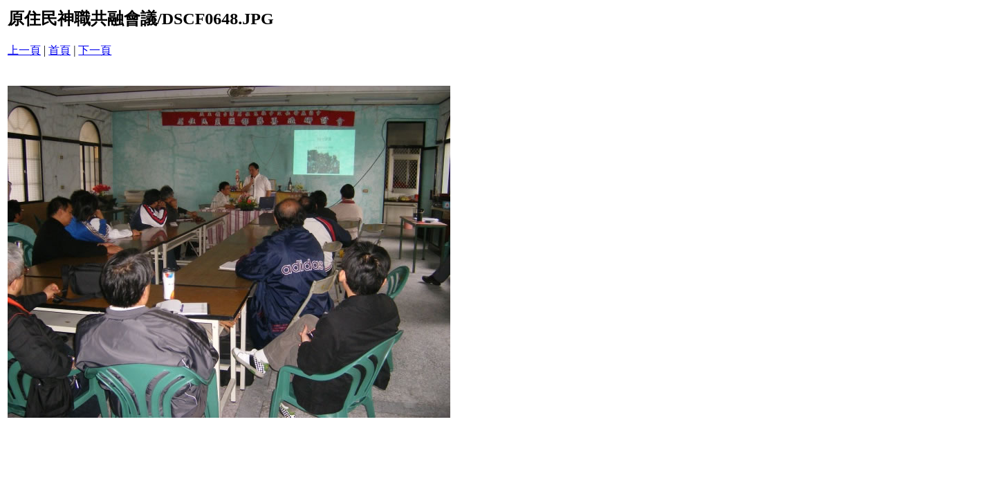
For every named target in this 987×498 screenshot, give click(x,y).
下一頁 (94, 50)
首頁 (59, 50)
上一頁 (24, 50)
